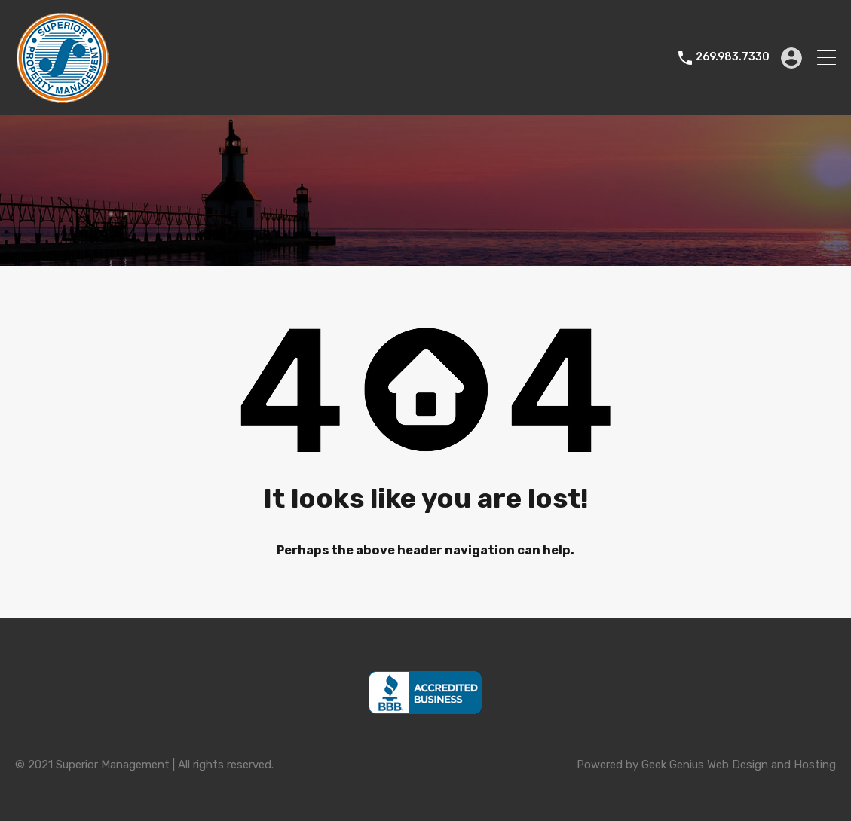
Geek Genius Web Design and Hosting (738, 764)
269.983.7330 (733, 57)
